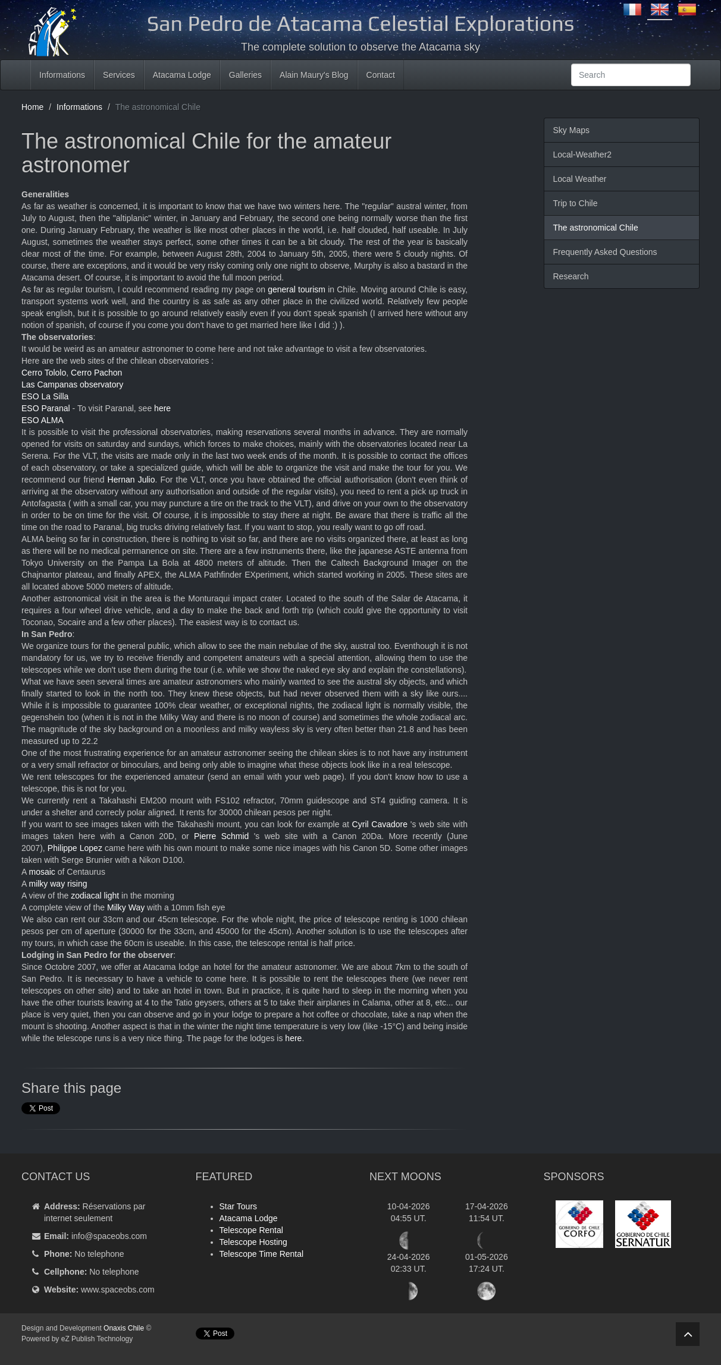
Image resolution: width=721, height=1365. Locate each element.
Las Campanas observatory (72, 384)
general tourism (296, 289)
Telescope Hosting (253, 1242)
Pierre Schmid (221, 836)
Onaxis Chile (124, 1328)
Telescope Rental (251, 1230)
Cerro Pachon (96, 372)
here (162, 408)
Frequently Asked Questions (605, 252)
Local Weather (580, 179)
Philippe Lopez (75, 848)
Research (571, 276)
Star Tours (239, 1206)
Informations (62, 75)
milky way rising (58, 883)
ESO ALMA (42, 420)
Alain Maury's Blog (314, 75)
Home (32, 107)
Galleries (245, 75)
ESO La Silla (44, 396)
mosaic (42, 872)
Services (119, 75)
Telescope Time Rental (262, 1254)
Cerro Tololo (43, 372)
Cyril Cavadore (379, 824)
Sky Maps (571, 130)
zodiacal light (95, 895)
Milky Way (126, 907)
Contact (380, 75)
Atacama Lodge (182, 75)
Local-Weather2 (582, 154)
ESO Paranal (45, 408)
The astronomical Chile (595, 227)
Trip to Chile (575, 203)
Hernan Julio (131, 479)
